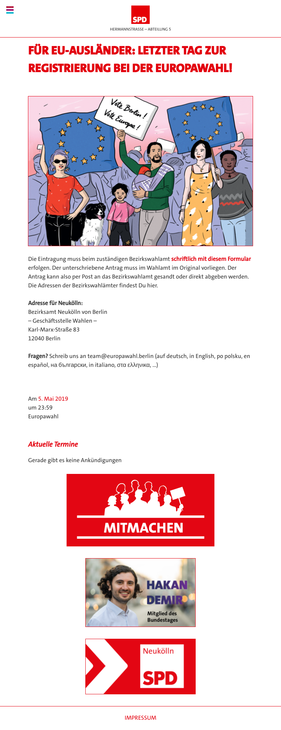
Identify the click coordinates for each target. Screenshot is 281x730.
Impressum (140, 718)
